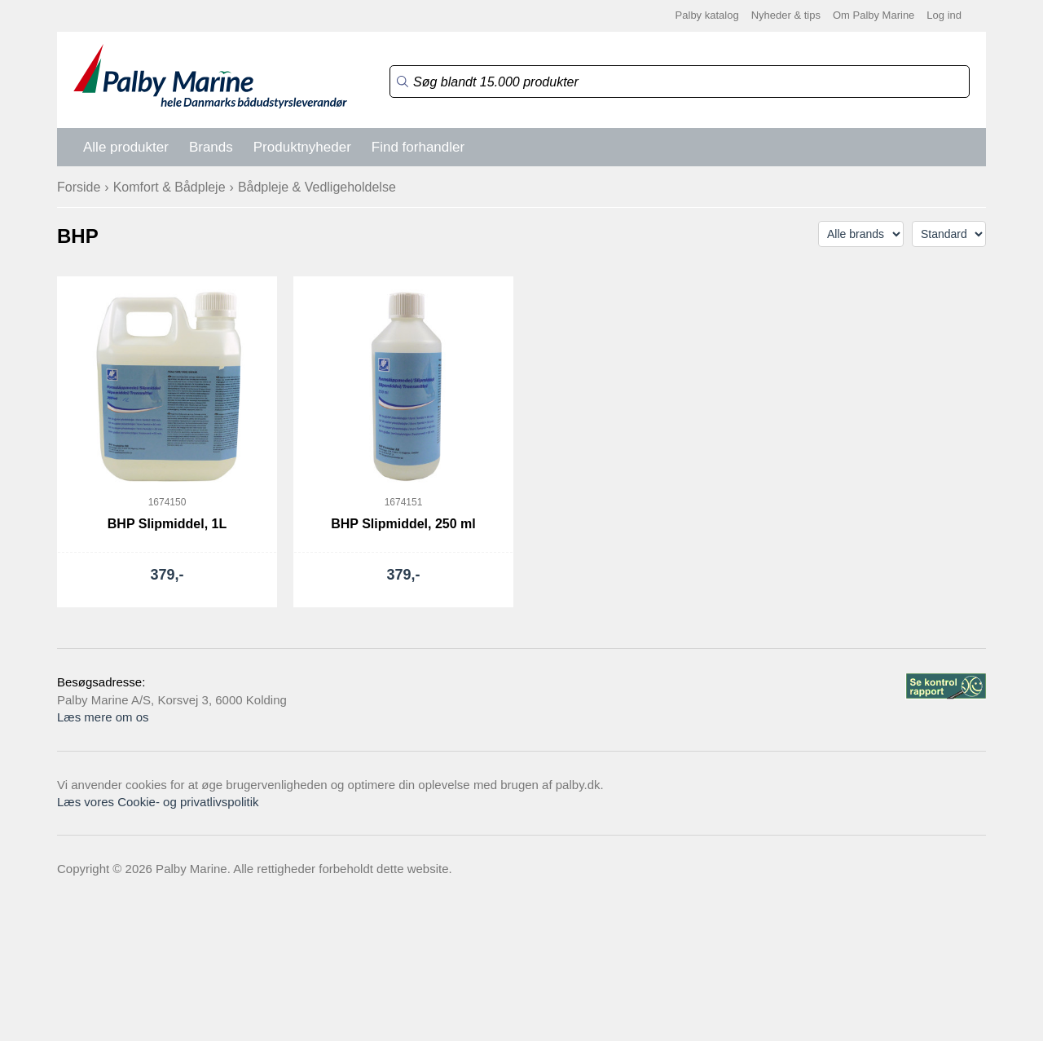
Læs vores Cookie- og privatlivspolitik (158, 802)
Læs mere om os (103, 717)
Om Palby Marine (873, 15)
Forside (78, 187)
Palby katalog (707, 15)
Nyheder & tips (786, 15)
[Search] (679, 82)
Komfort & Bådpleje (169, 187)
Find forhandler (418, 147)
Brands (211, 147)
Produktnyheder (302, 147)
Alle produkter (126, 147)
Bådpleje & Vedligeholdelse (317, 187)
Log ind (944, 15)
